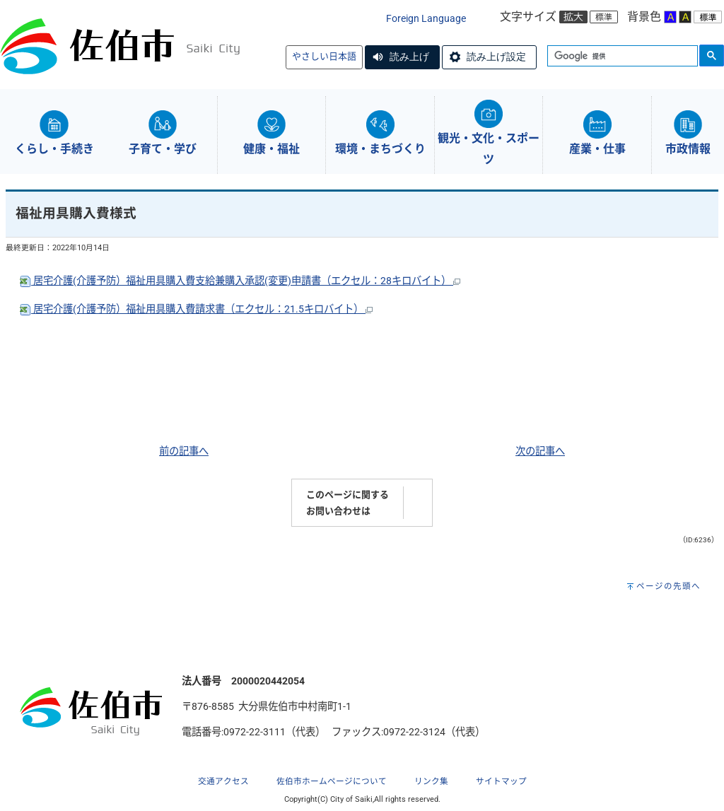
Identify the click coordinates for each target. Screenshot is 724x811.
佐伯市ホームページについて (331, 781)
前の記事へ (184, 451)
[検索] (621, 56)
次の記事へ (540, 451)
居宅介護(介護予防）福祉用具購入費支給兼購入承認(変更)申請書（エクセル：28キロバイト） (240, 281)
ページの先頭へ (668, 586)
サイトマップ (501, 781)
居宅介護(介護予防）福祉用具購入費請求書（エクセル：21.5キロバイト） (196, 309)
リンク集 (431, 781)
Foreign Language (426, 19)
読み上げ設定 (496, 56)
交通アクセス (223, 781)
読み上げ (409, 56)
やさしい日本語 (324, 56)
